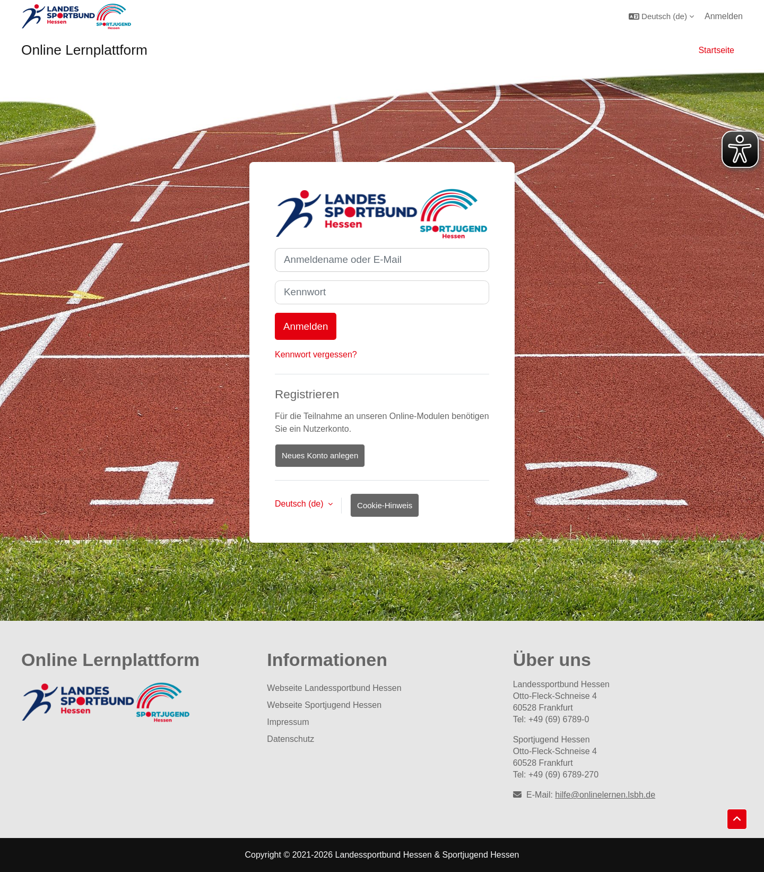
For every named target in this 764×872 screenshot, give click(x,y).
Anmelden (724, 16)
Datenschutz (290, 738)
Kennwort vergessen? (316, 354)
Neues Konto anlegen (320, 455)
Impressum (288, 721)
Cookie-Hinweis (384, 505)
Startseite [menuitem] (716, 50)
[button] (661, 16)
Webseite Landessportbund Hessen (334, 688)
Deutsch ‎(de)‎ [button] (300, 503)
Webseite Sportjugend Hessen (324, 704)
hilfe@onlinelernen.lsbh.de (605, 794)
